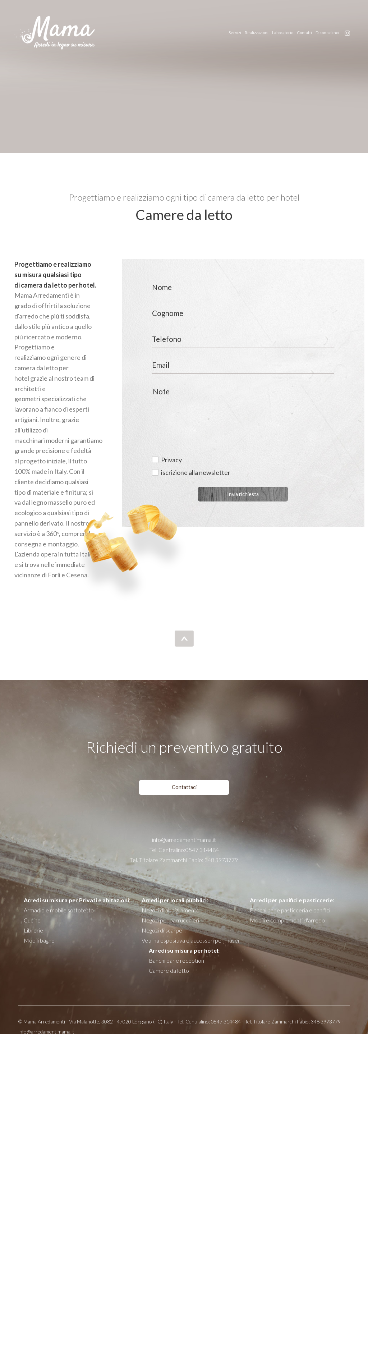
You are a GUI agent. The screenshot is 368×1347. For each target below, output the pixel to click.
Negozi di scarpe (162, 930)
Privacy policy (252, 1043)
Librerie (33, 930)
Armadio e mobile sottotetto (59, 910)
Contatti (304, 32)
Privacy (171, 460)
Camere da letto (169, 970)
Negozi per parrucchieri (170, 920)
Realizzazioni (256, 32)
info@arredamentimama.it (184, 839)
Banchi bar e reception (176, 960)
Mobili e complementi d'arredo (287, 920)
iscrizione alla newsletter (195, 472)
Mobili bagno (39, 940)
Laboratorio (282, 32)
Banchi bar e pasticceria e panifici (290, 910)
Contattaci (184, 787)
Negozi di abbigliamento (170, 910)
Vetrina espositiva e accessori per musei (190, 940)
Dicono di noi (327, 32)
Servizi (235, 32)
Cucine (32, 920)
